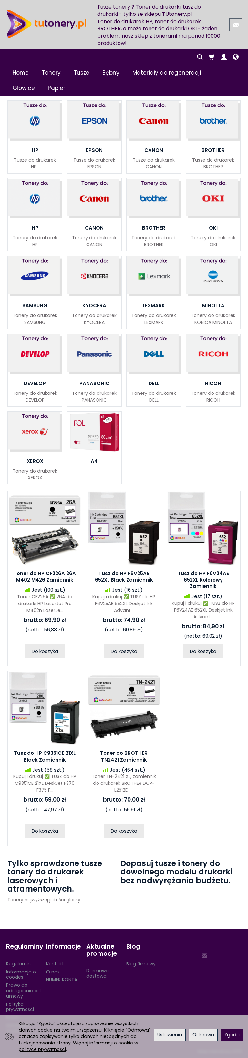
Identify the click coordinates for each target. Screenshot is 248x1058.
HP (35, 150)
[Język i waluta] (236, 57)
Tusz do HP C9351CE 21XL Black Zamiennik (45, 756)
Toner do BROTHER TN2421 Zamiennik (124, 756)
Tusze (81, 72)
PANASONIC (94, 383)
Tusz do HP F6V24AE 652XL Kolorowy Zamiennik (203, 580)
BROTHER (213, 150)
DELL (154, 383)
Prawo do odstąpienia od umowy (23, 990)
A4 (94, 461)
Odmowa (203, 1035)
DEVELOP (35, 383)
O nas (53, 972)
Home (21, 72)
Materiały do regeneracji (166, 72)
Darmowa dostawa (97, 973)
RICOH (213, 383)
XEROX (35, 461)
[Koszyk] (212, 57)
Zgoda (232, 1035)
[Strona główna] (46, 24)
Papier (56, 88)
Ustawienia (169, 1035)
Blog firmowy (141, 964)
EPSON (94, 150)
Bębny (110, 72)
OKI (213, 228)
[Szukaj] (200, 57)
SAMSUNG (34, 305)
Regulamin (18, 964)
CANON (153, 150)
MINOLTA (213, 305)
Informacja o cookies (21, 975)
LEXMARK (154, 305)
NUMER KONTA (61, 979)
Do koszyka (45, 651)
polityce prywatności (42, 1049)
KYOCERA (94, 305)
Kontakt (55, 964)
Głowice (24, 88)
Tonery (51, 72)
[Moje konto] (224, 57)
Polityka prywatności (20, 1007)
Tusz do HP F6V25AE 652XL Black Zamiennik (124, 576)
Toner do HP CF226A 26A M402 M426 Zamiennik (45, 576)
